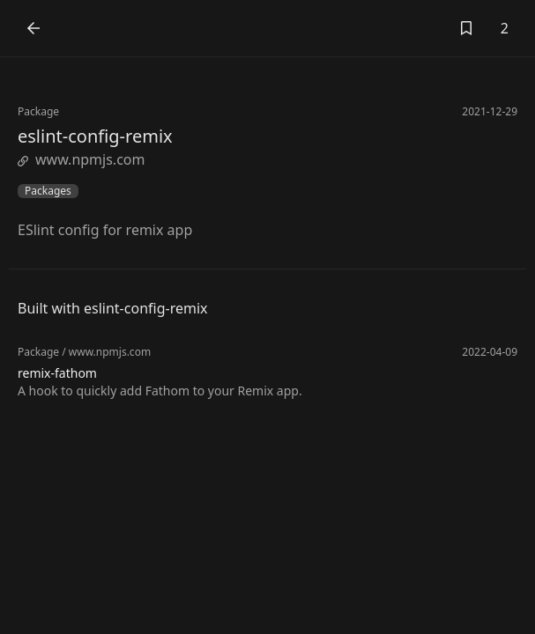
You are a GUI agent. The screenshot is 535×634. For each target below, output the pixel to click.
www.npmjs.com (81, 159)
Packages (48, 191)
